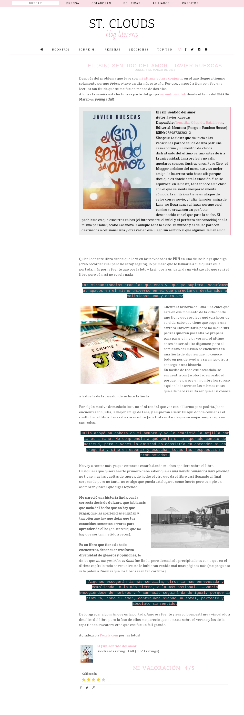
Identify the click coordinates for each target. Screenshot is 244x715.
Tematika (182, 122)
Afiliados (161, 3)
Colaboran (101, 3)
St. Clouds (122, 23)
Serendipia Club (173, 94)
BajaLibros (214, 122)
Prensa (72, 3)
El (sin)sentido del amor (117, 646)
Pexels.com (109, 635)
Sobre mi (87, 49)
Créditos (190, 3)
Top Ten (165, 49)
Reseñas (112, 49)
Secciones (139, 49)
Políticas (132, 3)
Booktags (61, 49)
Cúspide (197, 122)
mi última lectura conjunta (161, 78)
